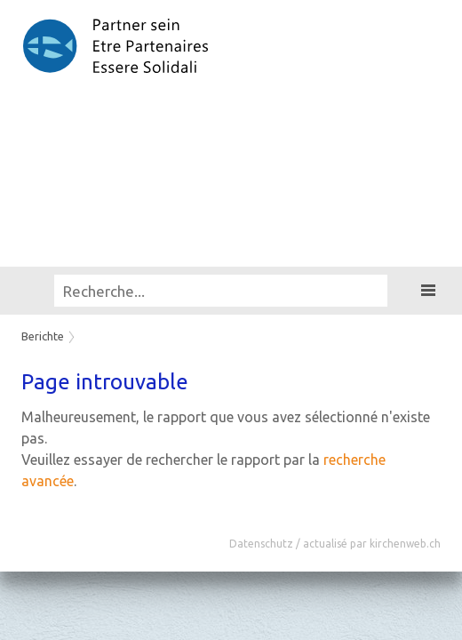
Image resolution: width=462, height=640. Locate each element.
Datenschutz (261, 543)
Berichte (42, 336)
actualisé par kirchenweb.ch (372, 543)
